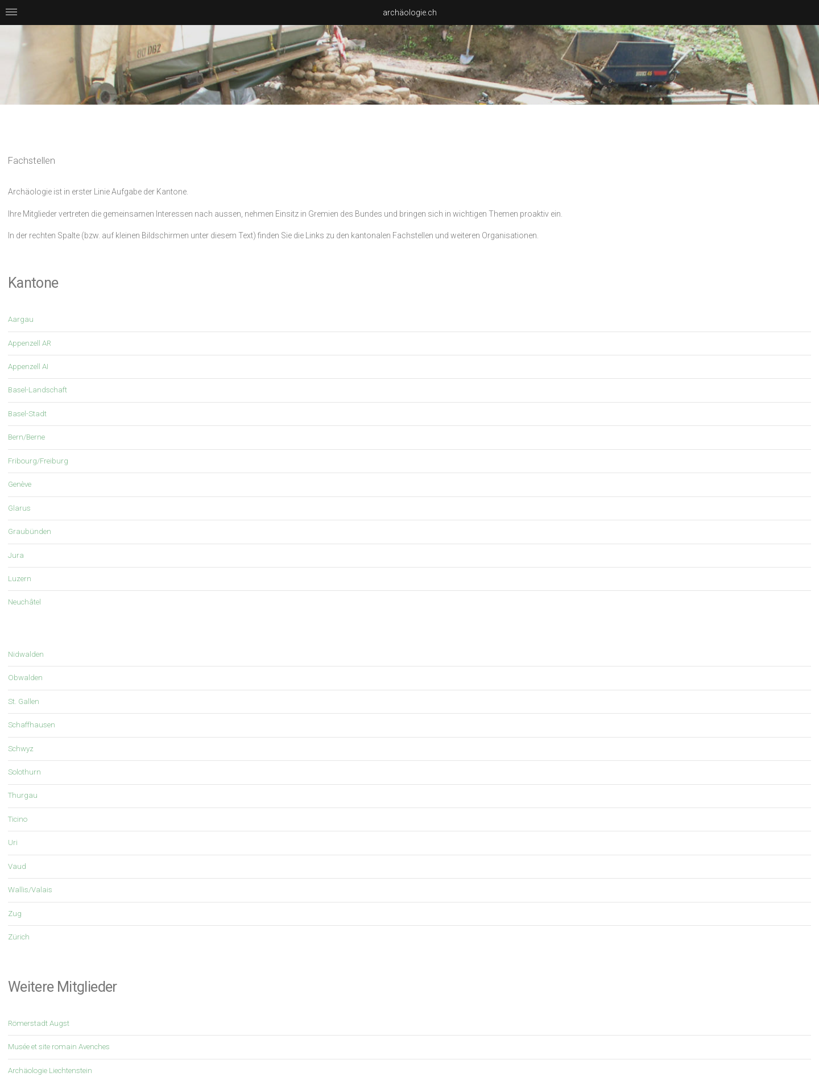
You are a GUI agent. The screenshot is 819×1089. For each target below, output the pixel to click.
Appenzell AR (29, 343)
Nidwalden (26, 654)
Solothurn (24, 772)
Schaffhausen (31, 725)
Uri (13, 842)
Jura (16, 555)
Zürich (19, 937)
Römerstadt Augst (38, 1023)
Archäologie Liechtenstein (50, 1070)
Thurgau (23, 795)
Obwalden (25, 677)
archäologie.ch (410, 12)
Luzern (19, 578)
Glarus (19, 508)
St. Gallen (23, 701)
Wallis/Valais (30, 889)
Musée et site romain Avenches (59, 1046)
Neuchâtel (24, 602)
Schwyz (21, 748)
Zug (15, 913)
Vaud (17, 866)
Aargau (21, 319)
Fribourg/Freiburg (38, 461)
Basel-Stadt (27, 413)
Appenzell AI (28, 366)
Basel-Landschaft (37, 390)
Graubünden (29, 531)
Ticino (17, 819)
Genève (19, 484)
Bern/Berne (26, 437)
